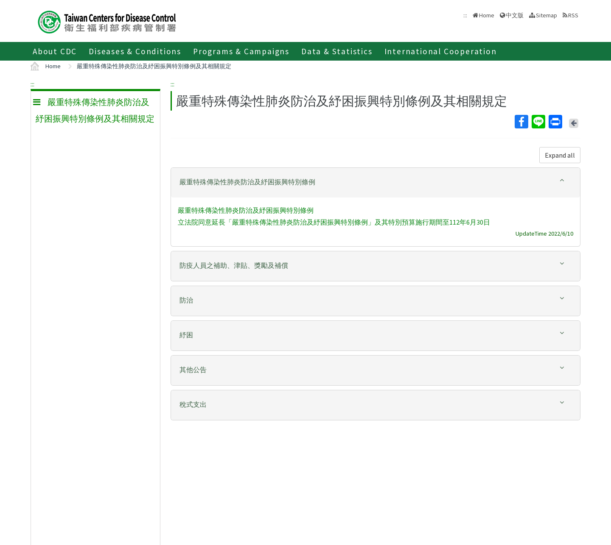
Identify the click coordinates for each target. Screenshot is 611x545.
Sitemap (546, 15)
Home (486, 15)
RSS (573, 15)
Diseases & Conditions (135, 51)
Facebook (521, 121)
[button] (375, 182)
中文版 (515, 15)
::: (32, 84)
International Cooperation (440, 51)
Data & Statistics (337, 51)
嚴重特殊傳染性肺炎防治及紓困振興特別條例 (246, 210)
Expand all (560, 155)
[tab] (375, 182)
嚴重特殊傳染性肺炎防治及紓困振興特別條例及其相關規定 (154, 66)
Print (555, 121)
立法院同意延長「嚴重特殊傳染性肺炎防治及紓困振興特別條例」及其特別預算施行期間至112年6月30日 (334, 222)
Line (538, 121)
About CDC (55, 51)
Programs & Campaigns (241, 51)
